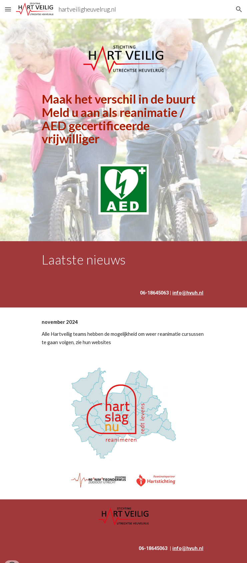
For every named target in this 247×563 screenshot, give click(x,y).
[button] (8, 9)
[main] (123, 119)
